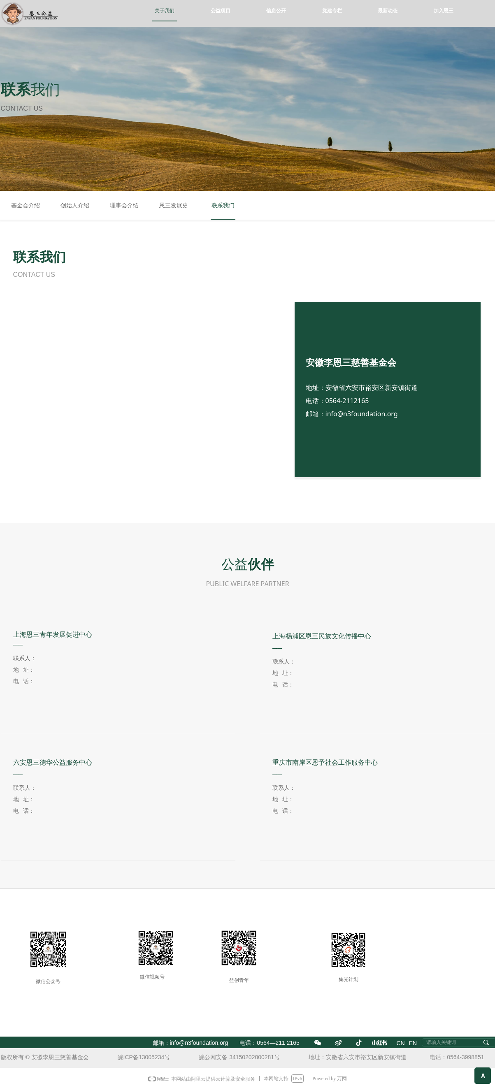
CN (401, 1043)
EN (413, 1043)
